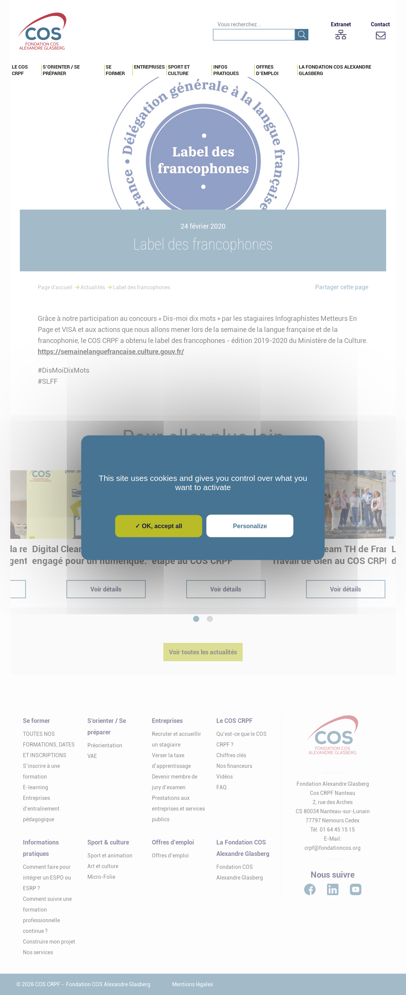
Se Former (115, 70)
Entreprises (149, 67)
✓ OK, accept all (158, 525)
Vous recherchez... (239, 24)
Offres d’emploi (267, 70)
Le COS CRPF (20, 70)
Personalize (250, 525)
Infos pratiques (226, 70)
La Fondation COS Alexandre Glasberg (335, 70)
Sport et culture (179, 70)
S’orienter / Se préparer (61, 70)
